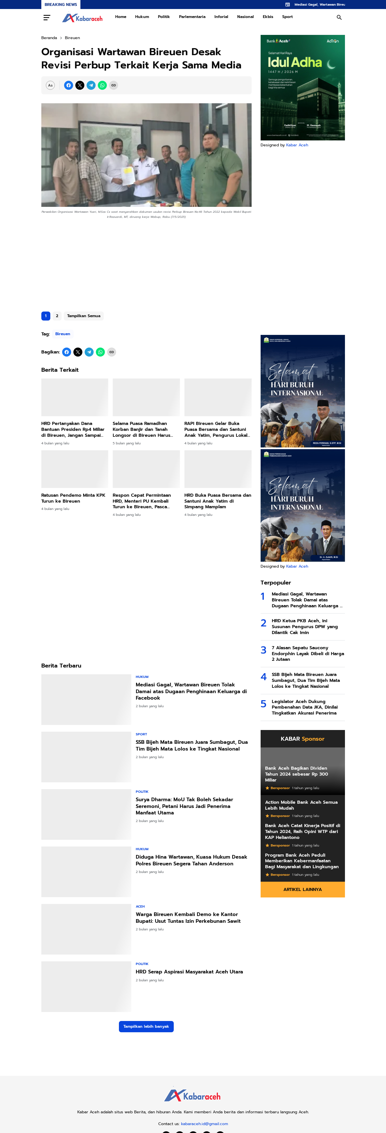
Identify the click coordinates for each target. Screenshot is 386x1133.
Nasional (245, 17)
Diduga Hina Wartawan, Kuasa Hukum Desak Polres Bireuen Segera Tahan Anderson (191, 860)
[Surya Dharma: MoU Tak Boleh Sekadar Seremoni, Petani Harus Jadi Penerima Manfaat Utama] (86, 814)
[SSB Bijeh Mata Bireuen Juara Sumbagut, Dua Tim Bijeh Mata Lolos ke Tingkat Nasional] (86, 757)
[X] (79, 85)
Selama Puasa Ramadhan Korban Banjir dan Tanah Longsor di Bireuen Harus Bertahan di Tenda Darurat (142, 429)
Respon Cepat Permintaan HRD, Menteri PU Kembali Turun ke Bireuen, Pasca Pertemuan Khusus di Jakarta (146, 501)
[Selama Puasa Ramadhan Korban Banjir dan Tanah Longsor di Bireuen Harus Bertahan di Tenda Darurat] (146, 397)
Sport (287, 17)
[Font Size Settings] (50, 85)
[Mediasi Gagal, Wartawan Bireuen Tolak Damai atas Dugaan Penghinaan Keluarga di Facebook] (86, 699)
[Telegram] (91, 85)
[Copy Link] (113, 85)
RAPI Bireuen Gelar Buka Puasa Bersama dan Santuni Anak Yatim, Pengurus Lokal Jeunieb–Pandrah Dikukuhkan (217, 429)
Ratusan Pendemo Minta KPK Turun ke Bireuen (73, 498)
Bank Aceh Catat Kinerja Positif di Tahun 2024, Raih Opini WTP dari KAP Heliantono (302, 831)
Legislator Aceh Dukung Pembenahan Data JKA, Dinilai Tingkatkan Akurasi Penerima (305, 707)
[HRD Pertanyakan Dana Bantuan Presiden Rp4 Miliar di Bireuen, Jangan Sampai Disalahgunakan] (75, 397)
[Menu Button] (47, 17)
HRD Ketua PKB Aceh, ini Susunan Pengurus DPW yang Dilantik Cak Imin (305, 626)
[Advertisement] (146, 263)
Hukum (142, 17)
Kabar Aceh (297, 145)
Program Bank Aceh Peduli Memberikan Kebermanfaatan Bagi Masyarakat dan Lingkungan (302, 861)
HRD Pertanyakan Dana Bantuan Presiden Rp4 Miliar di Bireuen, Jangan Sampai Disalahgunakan (73, 429)
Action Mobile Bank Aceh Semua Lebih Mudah (301, 805)
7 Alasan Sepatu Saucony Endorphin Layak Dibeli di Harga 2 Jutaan (308, 653)
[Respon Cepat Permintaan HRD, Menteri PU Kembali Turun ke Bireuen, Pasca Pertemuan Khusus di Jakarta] (146, 469)
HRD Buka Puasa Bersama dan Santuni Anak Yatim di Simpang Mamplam (217, 501)
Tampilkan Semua (83, 316)
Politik (164, 17)
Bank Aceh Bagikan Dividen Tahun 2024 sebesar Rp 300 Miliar (296, 774)
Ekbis (268, 17)
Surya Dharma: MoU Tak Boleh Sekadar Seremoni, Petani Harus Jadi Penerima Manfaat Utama (184, 806)
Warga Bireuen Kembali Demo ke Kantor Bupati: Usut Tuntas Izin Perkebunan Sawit (188, 917)
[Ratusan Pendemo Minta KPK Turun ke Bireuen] (75, 469)
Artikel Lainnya (302, 889)
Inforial (221, 17)
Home (120, 17)
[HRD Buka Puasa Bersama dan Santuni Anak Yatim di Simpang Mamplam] (218, 469)
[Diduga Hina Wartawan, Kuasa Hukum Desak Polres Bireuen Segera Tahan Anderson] (86, 872)
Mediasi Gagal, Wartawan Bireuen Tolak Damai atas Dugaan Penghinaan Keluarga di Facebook (191, 691)
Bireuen (62, 334)
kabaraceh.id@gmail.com (204, 1124)
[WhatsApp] (102, 85)
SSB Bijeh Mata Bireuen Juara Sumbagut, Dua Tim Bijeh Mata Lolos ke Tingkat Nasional (192, 745)
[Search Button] (339, 17)
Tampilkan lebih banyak (146, 1026)
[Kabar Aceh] (193, 1103)
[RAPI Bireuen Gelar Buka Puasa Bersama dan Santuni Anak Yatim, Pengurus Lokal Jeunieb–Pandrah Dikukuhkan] (218, 397)
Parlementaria (192, 17)
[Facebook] (68, 85)
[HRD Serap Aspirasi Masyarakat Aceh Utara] (86, 986)
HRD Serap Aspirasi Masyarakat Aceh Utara (189, 972)
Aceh (140, 906)
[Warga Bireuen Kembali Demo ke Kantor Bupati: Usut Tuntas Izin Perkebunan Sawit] (86, 929)
